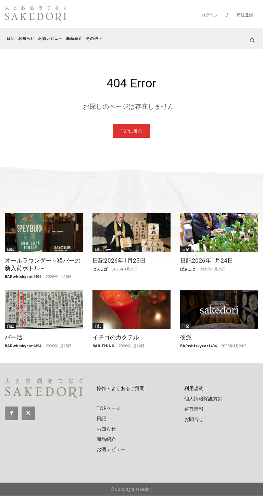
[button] (252, 40)
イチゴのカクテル (115, 338)
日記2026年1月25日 (119, 261)
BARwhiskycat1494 (23, 277)
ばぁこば (100, 270)
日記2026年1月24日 (206, 261)
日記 (10, 250)
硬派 (186, 338)
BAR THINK (103, 347)
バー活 (13, 338)
